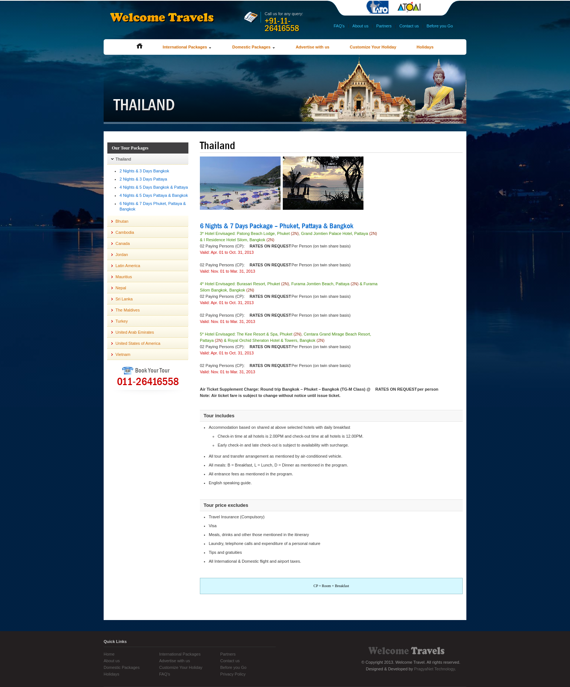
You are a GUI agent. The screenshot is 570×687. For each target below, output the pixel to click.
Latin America (127, 265)
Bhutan (121, 221)
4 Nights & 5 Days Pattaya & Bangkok (154, 195)
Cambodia (124, 232)
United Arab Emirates (134, 332)
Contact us (409, 26)
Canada (122, 243)
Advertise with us (312, 47)
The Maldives (127, 310)
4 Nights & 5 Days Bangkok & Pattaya (154, 187)
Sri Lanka (124, 299)
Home (109, 654)
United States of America (137, 343)
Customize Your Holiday (373, 47)
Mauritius (123, 277)
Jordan (121, 254)
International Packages (187, 47)
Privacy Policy (232, 674)
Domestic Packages (253, 47)
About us (360, 26)
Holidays (425, 47)
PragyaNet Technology (434, 669)
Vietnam (122, 354)
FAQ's (339, 26)
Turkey (121, 321)
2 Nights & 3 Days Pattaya (143, 179)
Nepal (120, 288)
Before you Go (440, 26)
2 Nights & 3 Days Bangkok (144, 171)
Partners (384, 26)
